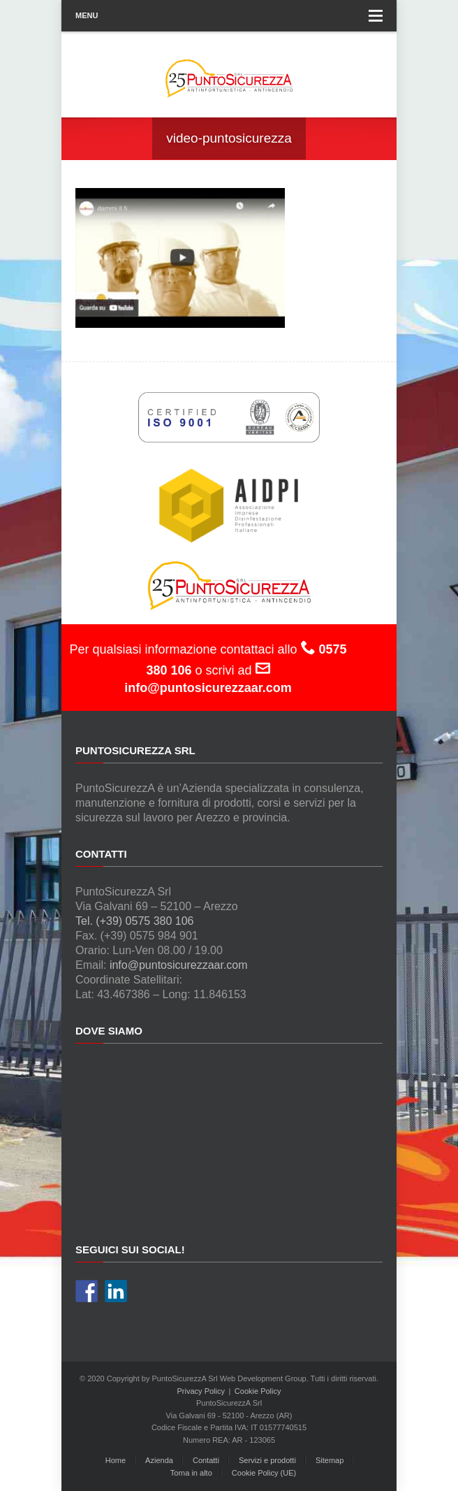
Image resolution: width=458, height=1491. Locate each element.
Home (115, 1460)
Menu (229, 16)
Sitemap (330, 1460)
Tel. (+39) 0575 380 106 (134, 921)
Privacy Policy (201, 1391)
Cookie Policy (258, 1391)
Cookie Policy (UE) (264, 1473)
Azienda (159, 1460)
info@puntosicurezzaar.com (179, 965)
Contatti (206, 1460)
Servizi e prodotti (267, 1460)
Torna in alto (191, 1473)
